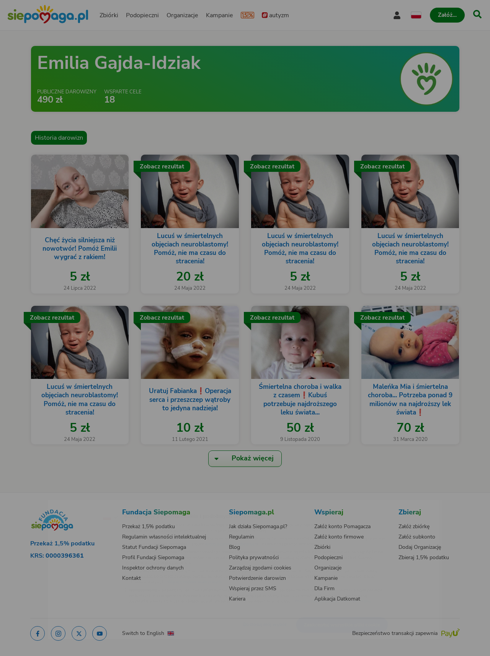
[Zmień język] (77, 504)
